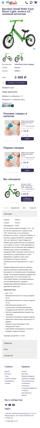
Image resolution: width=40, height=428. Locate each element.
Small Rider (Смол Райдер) (24, 64)
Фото (24, 208)
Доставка (25, 374)
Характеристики (15, 208)
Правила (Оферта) (28, 376)
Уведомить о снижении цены (13, 99)
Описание (6, 208)
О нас (7, 376)
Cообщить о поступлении (16, 82)
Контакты (8, 374)
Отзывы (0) (33, 208)
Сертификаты (9, 381)
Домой (7, 371)
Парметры (8, 343)
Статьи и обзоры (10, 378)
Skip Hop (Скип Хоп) (32, 126)
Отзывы (7, 383)
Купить (27, 138)
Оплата (24, 371)
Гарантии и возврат (28, 378)
